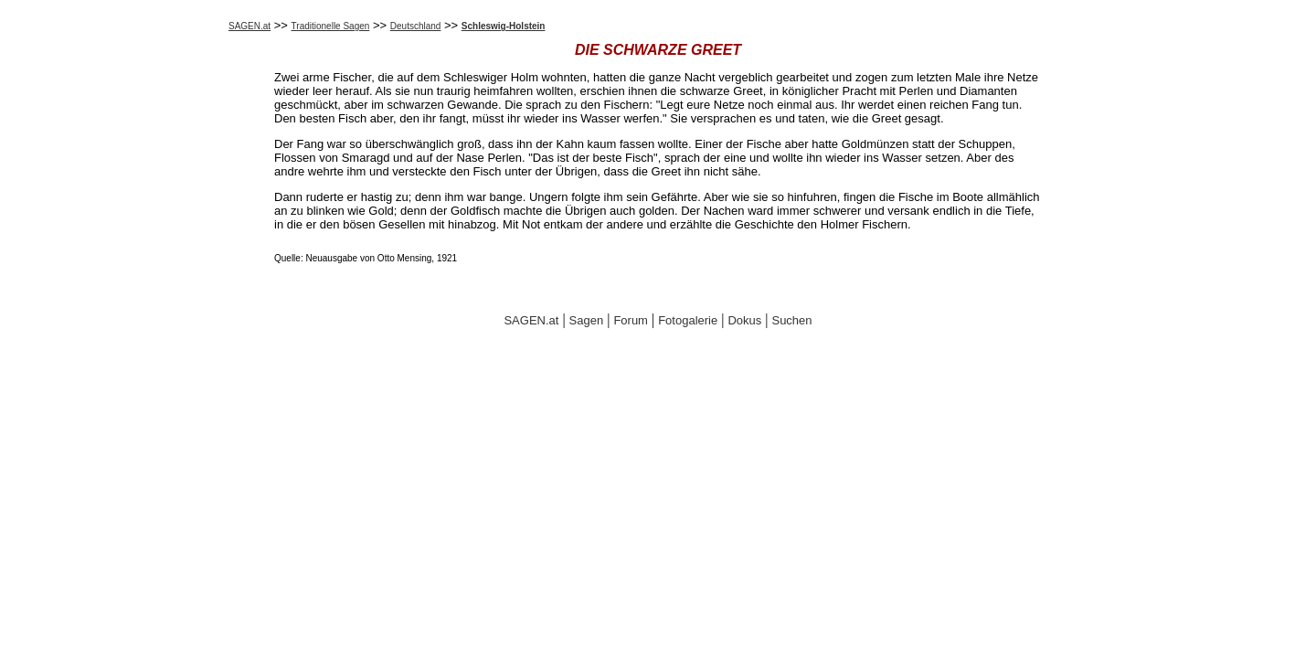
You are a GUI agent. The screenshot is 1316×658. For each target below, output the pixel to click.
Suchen (791, 320)
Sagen (586, 320)
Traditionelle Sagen (331, 26)
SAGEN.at (249, 26)
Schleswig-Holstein (504, 26)
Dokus (744, 320)
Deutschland (415, 26)
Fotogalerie (687, 320)
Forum (630, 320)
